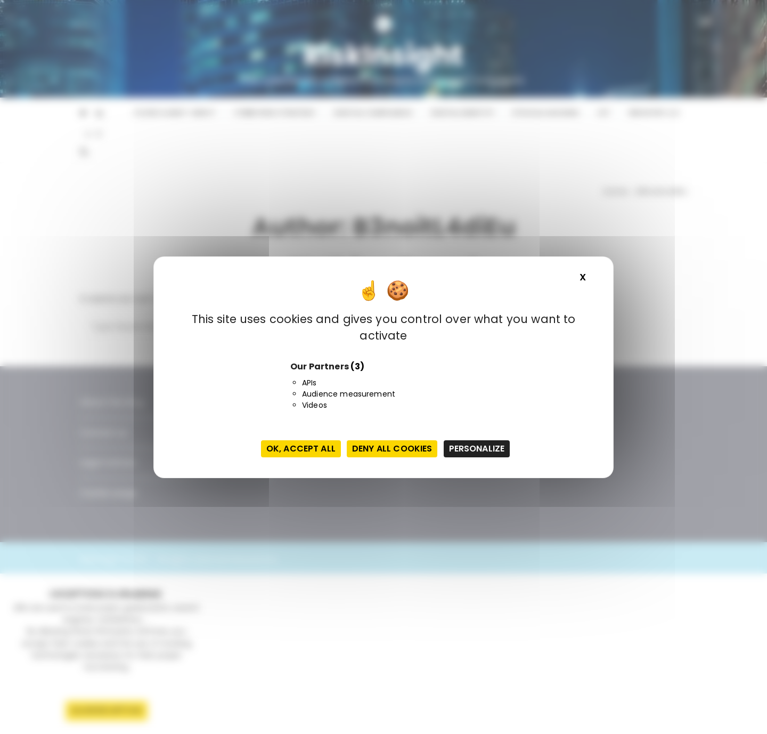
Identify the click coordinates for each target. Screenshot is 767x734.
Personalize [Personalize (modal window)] (477, 448)
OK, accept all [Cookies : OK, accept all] (301, 448)
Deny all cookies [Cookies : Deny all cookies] (392, 448)
